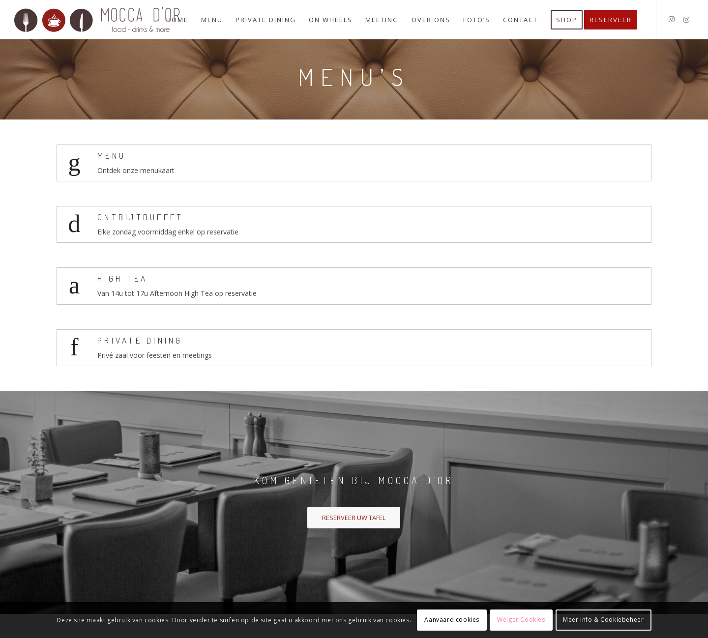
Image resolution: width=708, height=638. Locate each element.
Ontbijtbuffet (140, 216)
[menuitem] (177, 19)
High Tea (122, 278)
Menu (111, 155)
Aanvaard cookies (451, 619)
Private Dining (140, 340)
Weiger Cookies (521, 619)
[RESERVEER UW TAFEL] (353, 518)
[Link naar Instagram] (671, 19)
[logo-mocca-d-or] (97, 19)
